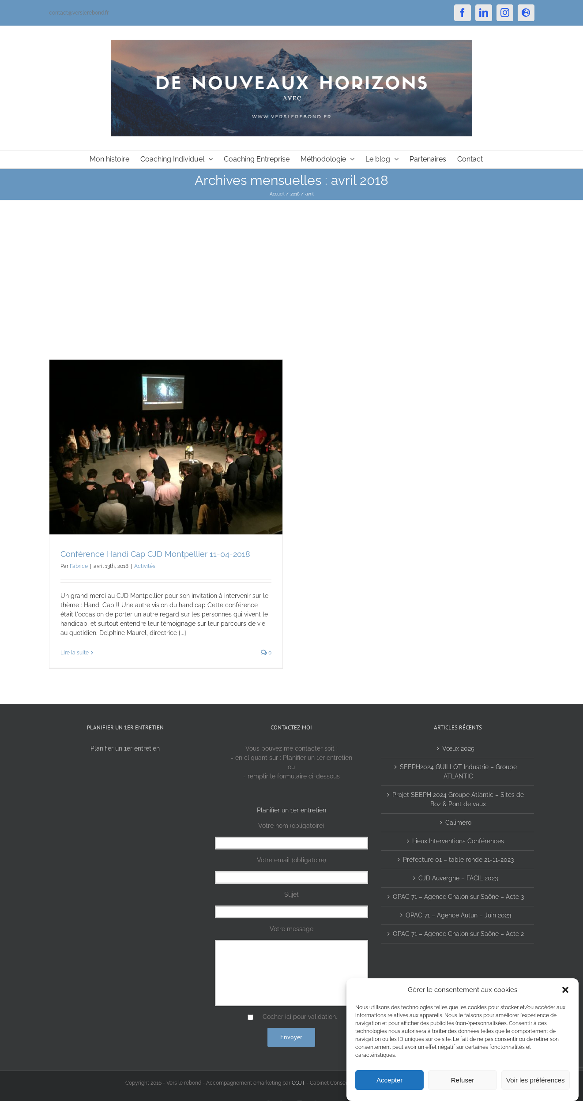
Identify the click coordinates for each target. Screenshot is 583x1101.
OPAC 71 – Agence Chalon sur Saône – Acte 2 (458, 933)
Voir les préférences (535, 1080)
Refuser (462, 1080)
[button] (565, 989)
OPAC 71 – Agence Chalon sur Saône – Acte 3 (458, 896)
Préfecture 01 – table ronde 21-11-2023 (458, 859)
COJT (298, 1083)
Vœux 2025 (458, 748)
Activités (144, 566)
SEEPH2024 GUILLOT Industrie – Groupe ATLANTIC (458, 771)
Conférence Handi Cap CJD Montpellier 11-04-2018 (155, 554)
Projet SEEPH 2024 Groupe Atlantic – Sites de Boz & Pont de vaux (458, 799)
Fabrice (79, 566)
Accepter (389, 1080)
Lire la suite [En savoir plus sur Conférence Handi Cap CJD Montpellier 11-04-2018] (74, 653)
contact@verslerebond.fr (79, 13)
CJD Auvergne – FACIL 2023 (458, 878)
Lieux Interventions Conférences (458, 841)
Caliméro (458, 822)
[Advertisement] (291, 266)
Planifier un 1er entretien (125, 748)
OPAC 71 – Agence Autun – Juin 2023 (458, 915)
